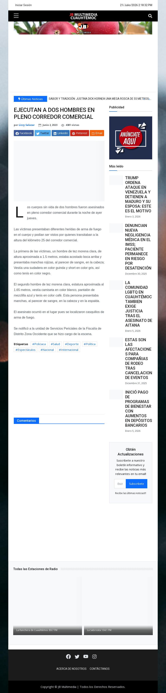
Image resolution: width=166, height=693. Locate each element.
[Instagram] (94, 656)
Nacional (48, 350)
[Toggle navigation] (150, 16)
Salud (56, 344)
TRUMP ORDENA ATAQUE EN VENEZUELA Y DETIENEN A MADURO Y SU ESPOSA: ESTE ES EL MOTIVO (138, 194)
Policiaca (40, 344)
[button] (143, 99)
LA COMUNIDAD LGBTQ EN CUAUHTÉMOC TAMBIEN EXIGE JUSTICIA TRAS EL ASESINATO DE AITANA (138, 304)
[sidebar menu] (16, 16)
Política (90, 344)
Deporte (73, 344)
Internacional (69, 350)
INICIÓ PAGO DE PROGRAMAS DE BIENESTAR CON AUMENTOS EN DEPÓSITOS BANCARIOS (138, 409)
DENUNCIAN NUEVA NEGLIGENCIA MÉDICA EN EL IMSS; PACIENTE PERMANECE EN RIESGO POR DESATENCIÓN (138, 246)
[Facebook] (69, 656)
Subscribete (136, 484)
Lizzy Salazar (27, 125)
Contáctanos (100, 668)
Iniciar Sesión (23, 5)
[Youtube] (86, 656)
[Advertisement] (83, 64)
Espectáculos (26, 350)
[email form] (120, 483)
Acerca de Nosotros (71, 668)
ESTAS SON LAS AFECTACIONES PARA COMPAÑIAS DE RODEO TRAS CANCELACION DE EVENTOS (138, 358)
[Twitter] (77, 656)
